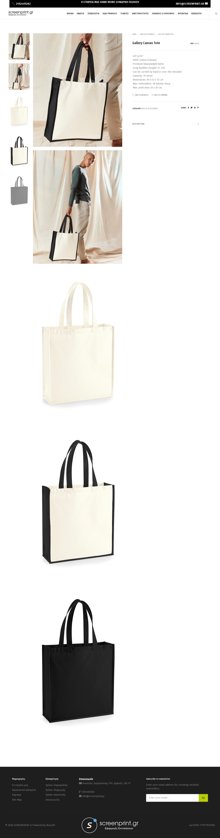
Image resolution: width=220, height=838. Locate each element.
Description (165, 124)
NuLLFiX (50, 825)
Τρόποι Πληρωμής (55, 789)
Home (134, 34)
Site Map (16, 797)
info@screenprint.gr (93, 794)
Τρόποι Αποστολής (55, 793)
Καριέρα (16, 793)
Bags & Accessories (147, 34)
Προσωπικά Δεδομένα (24, 789)
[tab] (165, 124)
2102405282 (88, 791)
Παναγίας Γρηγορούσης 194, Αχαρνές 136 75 (106, 783)
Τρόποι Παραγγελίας (57, 784)
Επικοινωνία (52, 797)
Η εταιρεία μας (20, 784)
